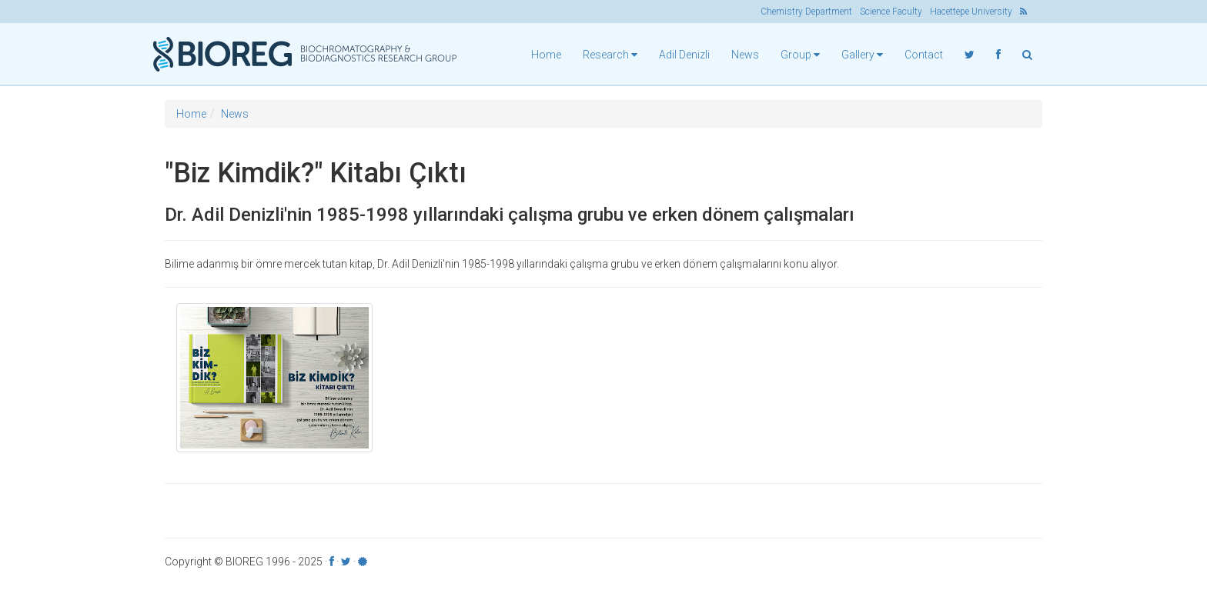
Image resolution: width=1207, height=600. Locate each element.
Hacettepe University (971, 11)
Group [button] (800, 54)
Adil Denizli (684, 54)
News (745, 54)
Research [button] (610, 54)
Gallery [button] (862, 54)
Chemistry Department (806, 11)
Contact (923, 54)
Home (546, 54)
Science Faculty (891, 11)
